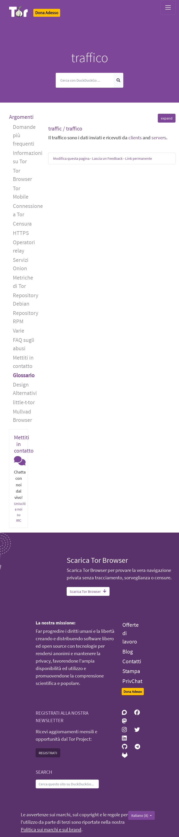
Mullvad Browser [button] (22, 416)
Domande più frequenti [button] (24, 135)
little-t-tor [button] (24, 402)
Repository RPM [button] (25, 317)
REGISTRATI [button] (48, 752)
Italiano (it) (140, 815)
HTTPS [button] (21, 233)
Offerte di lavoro (130, 633)
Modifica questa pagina (71, 158)
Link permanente (138, 158)
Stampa (131, 671)
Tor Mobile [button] (20, 192)
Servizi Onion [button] (20, 264)
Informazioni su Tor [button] (27, 157)
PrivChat (132, 681)
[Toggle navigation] (168, 7)
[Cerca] (85, 80)
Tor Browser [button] (22, 175)
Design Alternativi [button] (25, 389)
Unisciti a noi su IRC (20, 512)
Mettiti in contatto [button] (23, 362)
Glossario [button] (23, 375)
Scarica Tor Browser (88, 591)
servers (158, 138)
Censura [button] (22, 223)
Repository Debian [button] (25, 299)
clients (135, 138)
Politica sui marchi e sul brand (51, 830)
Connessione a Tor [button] (27, 210)
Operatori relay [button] (24, 246)
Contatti (131, 661)
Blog (127, 651)
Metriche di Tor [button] (23, 282)
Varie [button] (18, 330)
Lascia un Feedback (107, 158)
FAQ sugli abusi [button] (23, 344)
